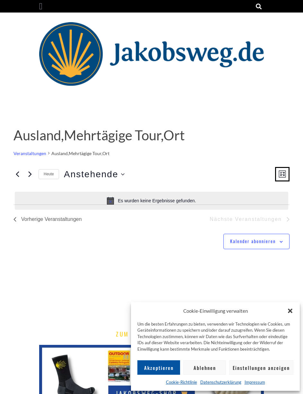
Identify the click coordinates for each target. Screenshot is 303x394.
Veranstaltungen (29, 153)
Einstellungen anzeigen (261, 367)
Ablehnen (205, 367)
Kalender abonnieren (253, 241)
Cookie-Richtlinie (181, 382)
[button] (290, 311)
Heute (49, 174)
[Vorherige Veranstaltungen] (17, 174)
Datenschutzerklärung (220, 382)
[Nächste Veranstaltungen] (30, 174)
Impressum (255, 382)
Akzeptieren (159, 367)
